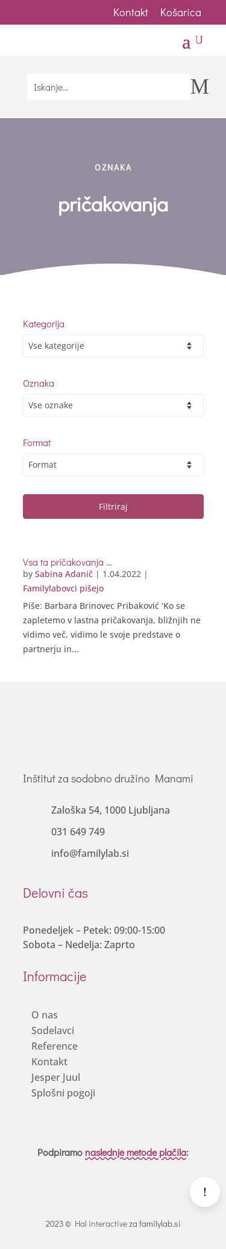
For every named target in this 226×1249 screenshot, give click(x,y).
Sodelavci (52, 1030)
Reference (54, 1046)
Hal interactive (101, 1223)
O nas (44, 1014)
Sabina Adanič (64, 573)
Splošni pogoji (63, 1092)
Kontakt (130, 12)
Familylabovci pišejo (63, 588)
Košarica (182, 12)
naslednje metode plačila (135, 1152)
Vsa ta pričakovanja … (67, 561)
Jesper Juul (55, 1077)
